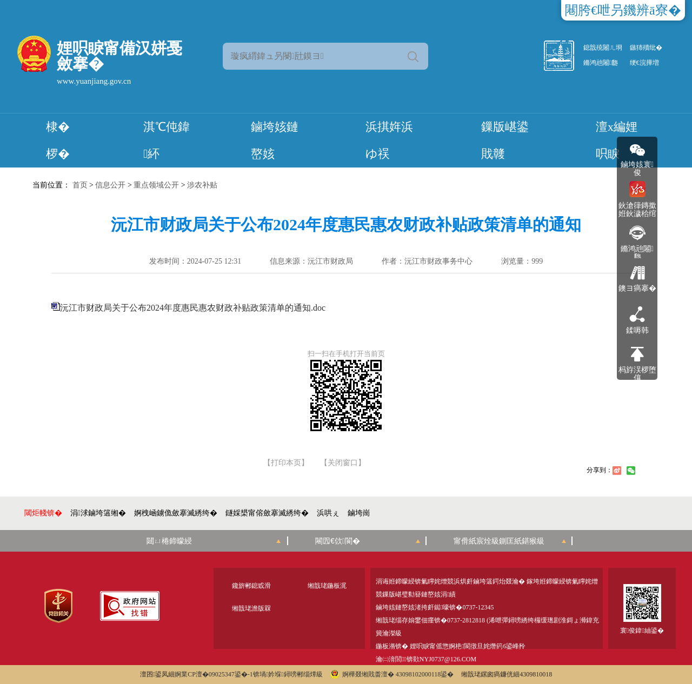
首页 (80, 185)
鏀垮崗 (359, 513)
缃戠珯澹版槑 (251, 608)
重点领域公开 (156, 185)
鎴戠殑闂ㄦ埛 (602, 47)
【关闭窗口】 (342, 463)
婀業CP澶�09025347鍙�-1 (214, 674)
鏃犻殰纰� (646, 47)
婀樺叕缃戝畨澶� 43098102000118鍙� (392, 674)
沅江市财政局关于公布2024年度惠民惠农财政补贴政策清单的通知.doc (192, 307)
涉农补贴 (202, 185)
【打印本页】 (286, 463)
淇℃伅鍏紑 (166, 140)
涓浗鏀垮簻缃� (98, 513)
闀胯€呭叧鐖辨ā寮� (623, 10)
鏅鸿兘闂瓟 (600, 62)
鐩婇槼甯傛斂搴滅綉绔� (267, 513)
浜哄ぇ (328, 513)
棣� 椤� (58, 140)
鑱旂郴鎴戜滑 (251, 585)
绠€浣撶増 (644, 62)
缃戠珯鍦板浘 (327, 585)
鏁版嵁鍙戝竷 (505, 140)
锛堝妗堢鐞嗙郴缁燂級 (288, 674)
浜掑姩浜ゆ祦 (389, 140)
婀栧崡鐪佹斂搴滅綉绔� (175, 513)
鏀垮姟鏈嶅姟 (274, 140)
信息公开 (110, 185)
